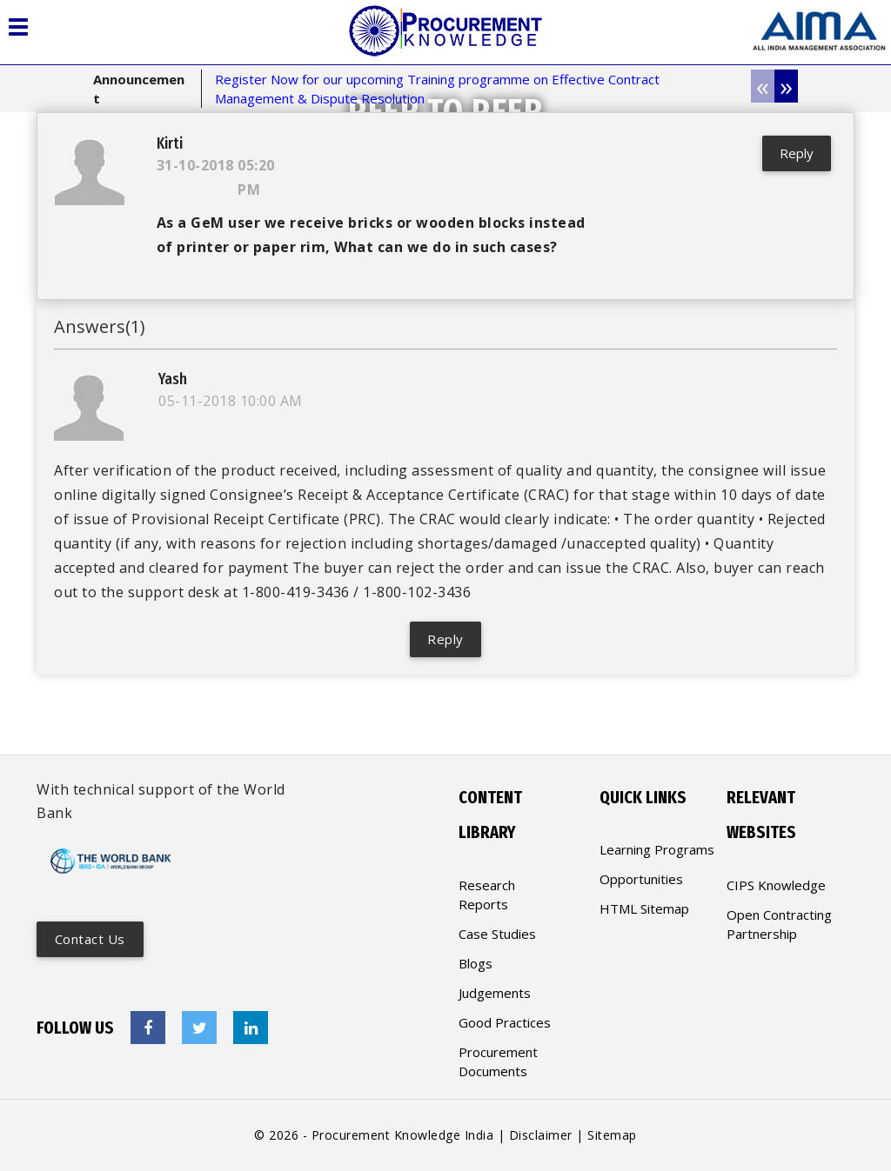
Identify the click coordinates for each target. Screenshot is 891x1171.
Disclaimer (541, 1135)
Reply (795, 153)
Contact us (91, 939)
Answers (99, 327)
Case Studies (497, 933)
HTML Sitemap (644, 908)
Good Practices (505, 1022)
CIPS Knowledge (776, 885)
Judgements (495, 992)
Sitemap (612, 1135)
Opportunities (641, 879)
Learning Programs (657, 849)
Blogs (475, 963)
